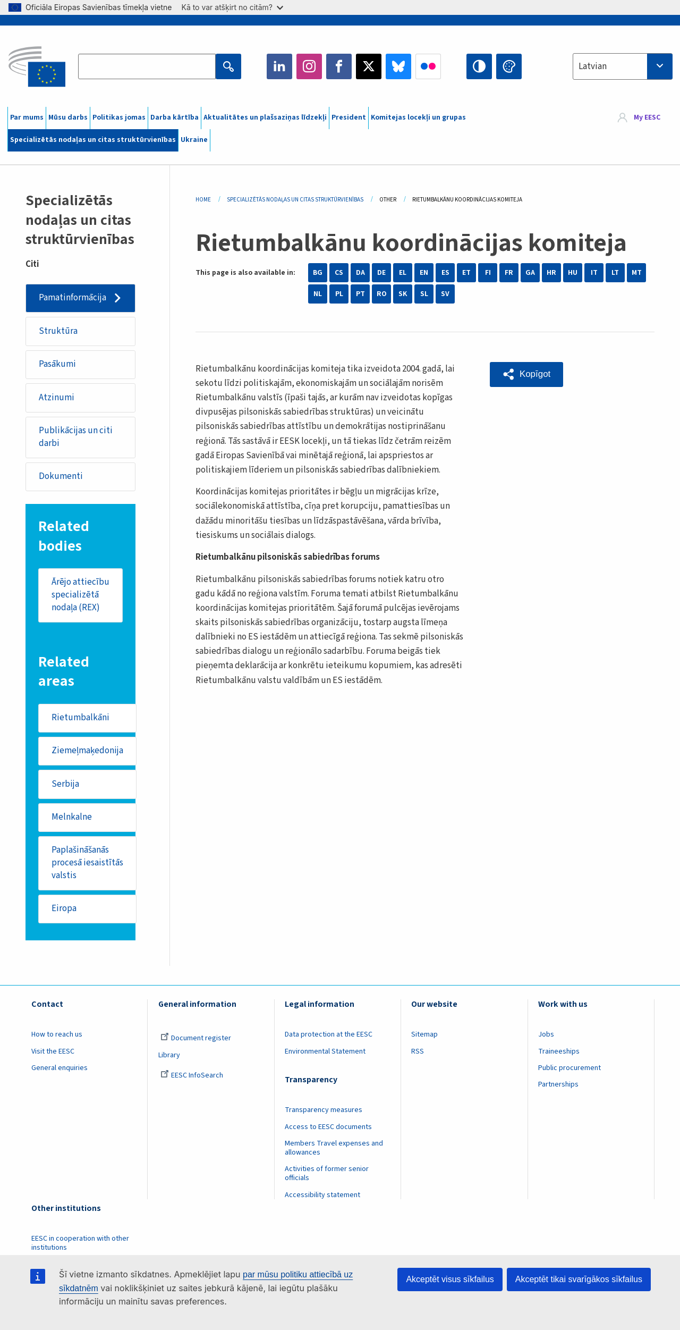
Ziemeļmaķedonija (87, 751)
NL (317, 294)
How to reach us (56, 1035)
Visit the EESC (52, 1052)
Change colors (509, 66)
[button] (526, 374)
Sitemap (424, 1035)
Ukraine (194, 139)
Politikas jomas (119, 117)
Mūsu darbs (68, 117)
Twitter (368, 66)
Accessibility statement (322, 1196)
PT (360, 294)
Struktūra (58, 331)
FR (509, 272)
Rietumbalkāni (80, 718)
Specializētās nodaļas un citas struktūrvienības (93, 139)
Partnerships (558, 1085)
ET (466, 272)
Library (169, 1056)
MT (637, 272)
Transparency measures (323, 1111)
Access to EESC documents (328, 1127)
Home (203, 200)
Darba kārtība (174, 117)
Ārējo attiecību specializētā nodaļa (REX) (80, 595)
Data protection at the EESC (328, 1035)
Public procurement (569, 1069)
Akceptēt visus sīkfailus (450, 1279)
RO (382, 294)
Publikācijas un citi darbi (76, 437)
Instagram (309, 66)
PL (339, 294)
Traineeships (559, 1052)
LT (615, 272)
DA (360, 272)
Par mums (27, 117)
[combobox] (623, 66)
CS (339, 272)
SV (445, 294)
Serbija (65, 784)
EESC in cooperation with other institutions (80, 1244)
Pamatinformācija (72, 297)
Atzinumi (56, 397)
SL (424, 294)
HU (572, 272)
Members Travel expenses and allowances (334, 1149)
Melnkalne (72, 817)
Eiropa (64, 909)
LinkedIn (279, 66)
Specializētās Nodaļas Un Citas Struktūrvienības (295, 200)
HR (551, 272)
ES (445, 272)
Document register (195, 1039)
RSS (417, 1052)
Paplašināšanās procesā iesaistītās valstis (87, 863)
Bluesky (398, 66)
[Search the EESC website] (146, 66)
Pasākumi (57, 364)
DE (381, 272)
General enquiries (59, 1069)
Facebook (339, 66)
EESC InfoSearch (191, 1076)
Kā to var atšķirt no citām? (232, 7)
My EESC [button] (647, 118)
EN (424, 272)
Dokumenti (61, 476)
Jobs (546, 1035)
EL (402, 272)
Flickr (428, 66)
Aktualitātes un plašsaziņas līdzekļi (265, 117)
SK (402, 294)
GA (530, 272)
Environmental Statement (325, 1052)
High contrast (479, 66)
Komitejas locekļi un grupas (418, 117)
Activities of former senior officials (327, 1174)
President (349, 117)
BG (317, 272)
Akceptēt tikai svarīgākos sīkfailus (578, 1279)
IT (594, 272)
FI (488, 272)
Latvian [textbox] (593, 66)
